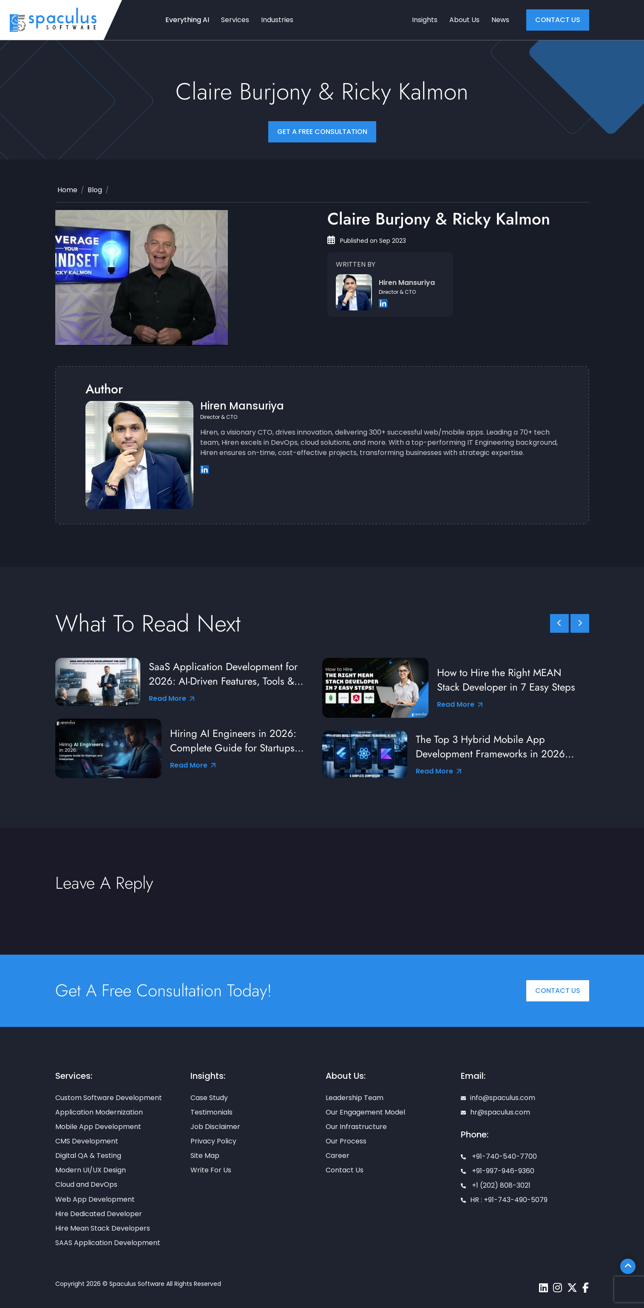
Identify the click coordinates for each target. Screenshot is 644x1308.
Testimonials (211, 1112)
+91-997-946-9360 (497, 1171)
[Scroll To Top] (627, 1266)
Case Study (209, 1098)
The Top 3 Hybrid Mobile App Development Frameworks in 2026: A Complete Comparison (492, 746)
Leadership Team (354, 1098)
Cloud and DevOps (86, 1184)
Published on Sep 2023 (366, 240)
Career (337, 1155)
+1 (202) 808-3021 (496, 1185)
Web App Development (95, 1199)
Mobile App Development (98, 1127)
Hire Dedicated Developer (98, 1214)
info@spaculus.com (498, 1098)
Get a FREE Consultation (322, 131)
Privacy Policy (213, 1141)
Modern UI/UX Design (90, 1170)
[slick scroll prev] (559, 623)
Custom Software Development (108, 1098)
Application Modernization (99, 1112)
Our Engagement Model (365, 1112)
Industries (277, 20)
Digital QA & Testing (88, 1155)
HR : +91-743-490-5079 (504, 1200)
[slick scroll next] (579, 623)
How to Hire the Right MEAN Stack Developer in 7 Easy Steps (506, 679)
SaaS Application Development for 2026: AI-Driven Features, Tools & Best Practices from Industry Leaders (228, 674)
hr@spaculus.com (495, 1112)
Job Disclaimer (215, 1127)
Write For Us (210, 1170)
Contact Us (557, 990)
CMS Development (86, 1141)
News (500, 20)
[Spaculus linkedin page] (543, 1288)
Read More (171, 698)
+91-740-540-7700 (499, 1156)
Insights (424, 20)
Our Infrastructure (356, 1127)
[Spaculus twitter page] (572, 1288)
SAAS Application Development (107, 1243)
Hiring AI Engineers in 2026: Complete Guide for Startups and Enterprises (233, 740)
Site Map (204, 1155)
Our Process (346, 1141)
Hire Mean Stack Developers (102, 1228)
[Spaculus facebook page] (585, 1288)
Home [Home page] (67, 190)
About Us (464, 20)
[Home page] (53, 19)
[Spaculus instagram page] (557, 1288)
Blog (95, 190)
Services (235, 20)
